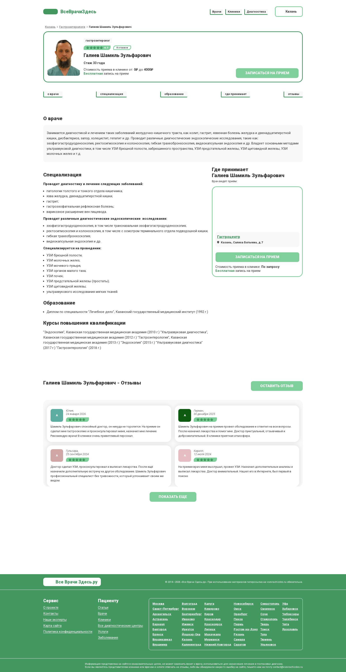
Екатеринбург (192, 614)
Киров (208, 614)
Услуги (103, 631)
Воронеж (188, 608)
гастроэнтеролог (98, 40)
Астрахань (160, 619)
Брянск (157, 634)
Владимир (159, 644)
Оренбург (240, 614)
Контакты (50, 613)
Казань (187, 639)
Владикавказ (162, 639)
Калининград (191, 644)
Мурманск (212, 639)
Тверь (264, 624)
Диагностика (256, 11)
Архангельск (161, 614)
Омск (237, 608)
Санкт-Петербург (165, 608)
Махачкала (212, 634)
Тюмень (266, 639)
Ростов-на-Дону (246, 629)
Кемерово (211, 608)
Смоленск (267, 608)
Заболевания (108, 637)
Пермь (238, 624)
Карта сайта (52, 625)
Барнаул (158, 624)
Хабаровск (290, 608)
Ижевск (188, 624)
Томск (264, 629)
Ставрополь (269, 619)
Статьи (103, 607)
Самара (239, 639)
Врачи (216, 11)
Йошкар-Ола (191, 634)
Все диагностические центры (120, 625)
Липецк (209, 629)
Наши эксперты (55, 619)
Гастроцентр (228, 237)
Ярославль (290, 629)
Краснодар (212, 619)
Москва (158, 603)
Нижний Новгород (217, 644)
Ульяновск (268, 644)
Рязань (239, 634)
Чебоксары (290, 614)
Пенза (238, 619)
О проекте (50, 607)
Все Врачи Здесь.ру (76, 582)
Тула (263, 634)
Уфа (285, 603)
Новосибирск (244, 603)
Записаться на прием (267, 73)
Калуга (209, 603)
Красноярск (213, 624)
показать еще (173, 497)
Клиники (234, 11)
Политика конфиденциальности (67, 631)
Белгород (159, 629)
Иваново (188, 619)
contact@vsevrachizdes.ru (288, 666)
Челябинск (290, 619)
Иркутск (188, 629)
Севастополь (269, 603)
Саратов (240, 644)
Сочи (264, 614)
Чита (285, 624)
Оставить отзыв (276, 386)
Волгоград (189, 603)
